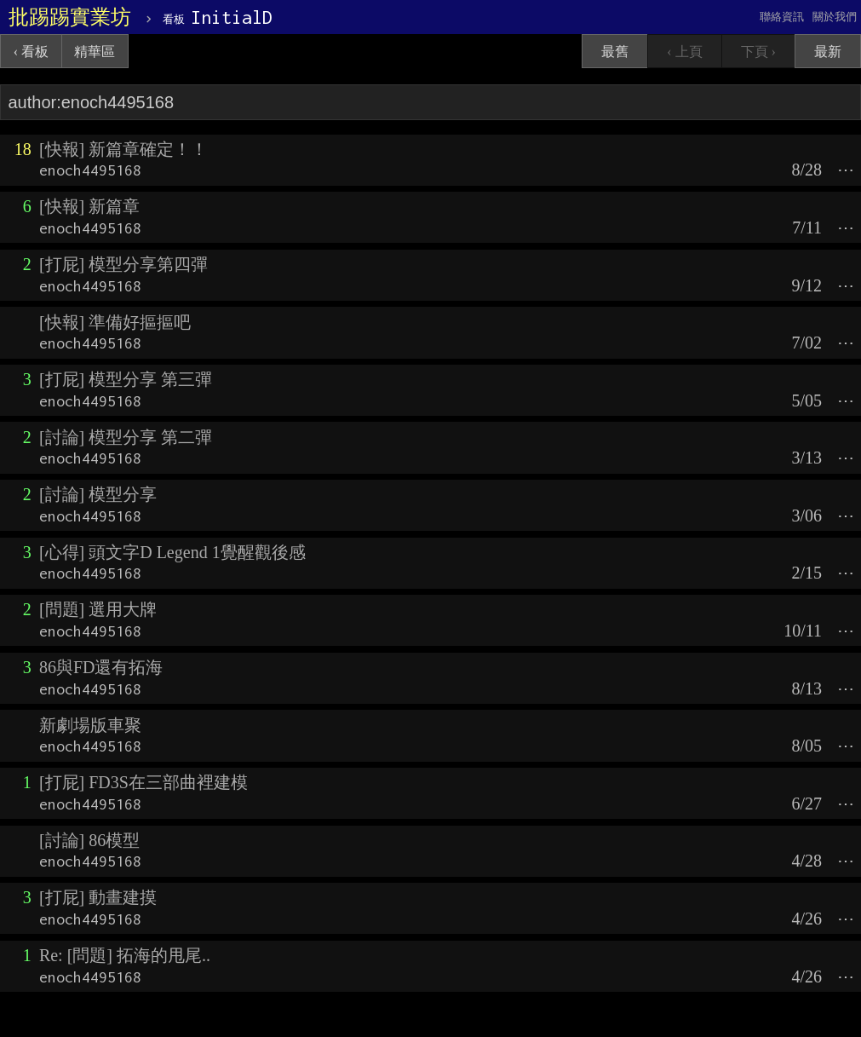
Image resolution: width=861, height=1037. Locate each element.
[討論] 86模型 (89, 840)
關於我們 (834, 16)
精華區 (94, 51)
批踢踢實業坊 (70, 17)
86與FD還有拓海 (101, 667)
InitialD (218, 17)
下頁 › (758, 51)
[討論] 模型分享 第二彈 (125, 437)
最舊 (615, 51)
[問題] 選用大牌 (98, 609)
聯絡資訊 (782, 16)
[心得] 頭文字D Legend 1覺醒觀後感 (172, 552)
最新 (827, 51)
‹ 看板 (31, 51)
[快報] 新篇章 (89, 206)
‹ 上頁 (684, 51)
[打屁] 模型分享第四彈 (123, 264)
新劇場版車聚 (90, 725)
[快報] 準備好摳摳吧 (115, 322)
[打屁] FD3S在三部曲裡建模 (143, 782)
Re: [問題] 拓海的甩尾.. (124, 955)
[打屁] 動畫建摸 (98, 897)
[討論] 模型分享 (98, 494)
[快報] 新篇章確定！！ (123, 149)
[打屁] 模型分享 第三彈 (125, 379)
